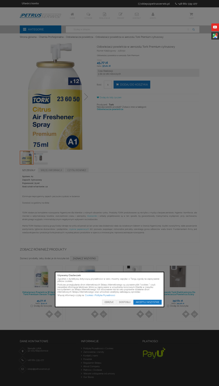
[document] (109, 289)
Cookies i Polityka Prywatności (100, 295)
